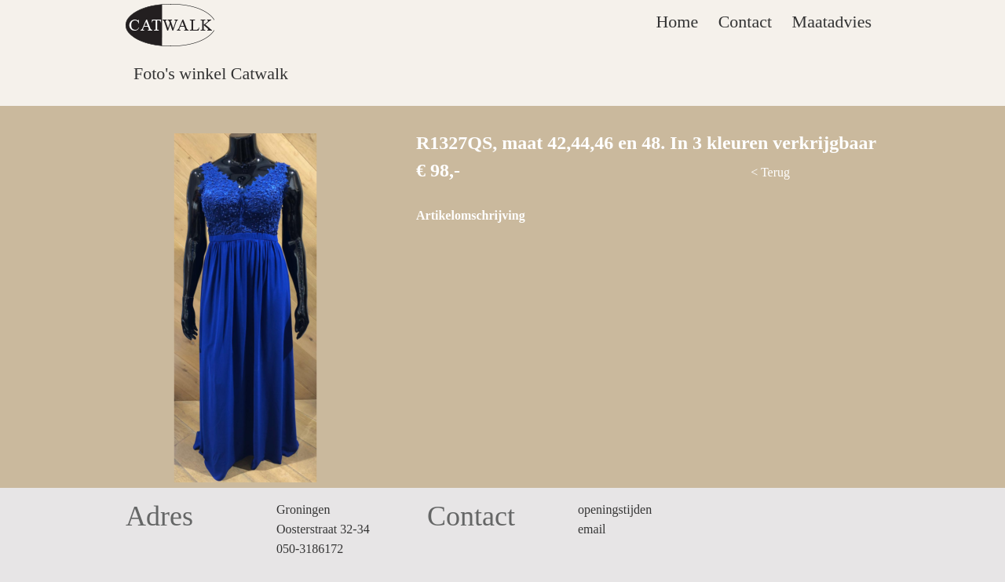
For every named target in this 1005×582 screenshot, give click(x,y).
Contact (745, 21)
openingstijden (615, 509)
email (592, 529)
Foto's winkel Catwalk (210, 73)
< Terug (770, 172)
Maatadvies (832, 21)
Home (677, 21)
